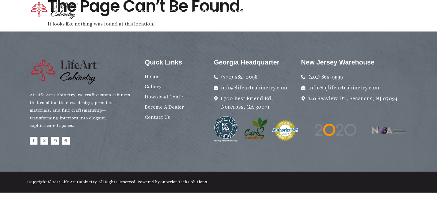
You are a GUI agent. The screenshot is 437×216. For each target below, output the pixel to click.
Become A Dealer (316, 11)
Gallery (239, 11)
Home (119, 11)
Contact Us (271, 11)
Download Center (158, 11)
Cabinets (205, 11)
